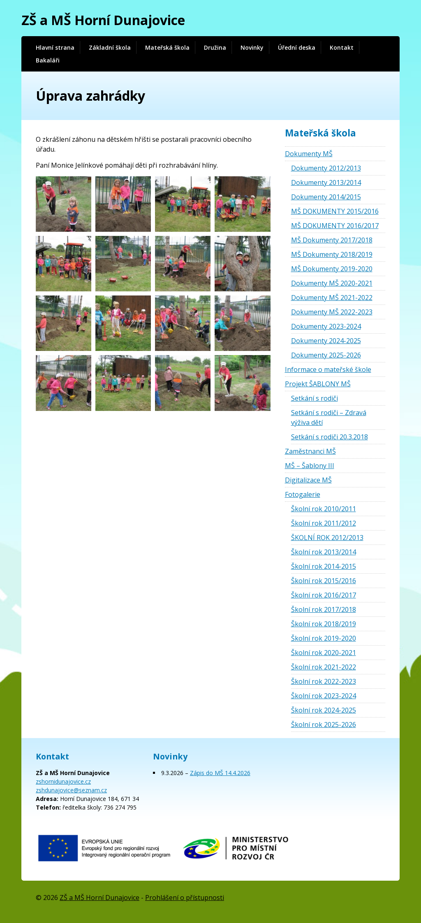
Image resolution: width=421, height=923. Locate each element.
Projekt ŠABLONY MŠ (318, 383)
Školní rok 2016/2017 (323, 595)
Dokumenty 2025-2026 (326, 355)
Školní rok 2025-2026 (323, 724)
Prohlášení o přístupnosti (184, 897)
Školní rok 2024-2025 (323, 710)
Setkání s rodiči (314, 398)
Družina (215, 47)
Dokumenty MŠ (309, 153)
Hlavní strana (55, 47)
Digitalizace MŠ (308, 480)
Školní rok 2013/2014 (323, 551)
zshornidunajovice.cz (63, 781)
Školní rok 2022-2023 (323, 681)
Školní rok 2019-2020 (323, 638)
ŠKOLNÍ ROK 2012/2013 (327, 537)
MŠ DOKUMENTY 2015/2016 (335, 211)
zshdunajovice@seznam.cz (71, 790)
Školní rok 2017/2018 (323, 609)
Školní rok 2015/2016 (323, 580)
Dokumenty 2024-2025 (326, 340)
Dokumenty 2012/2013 (326, 168)
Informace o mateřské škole (328, 369)
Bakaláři (48, 60)
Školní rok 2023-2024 (323, 695)
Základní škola (110, 47)
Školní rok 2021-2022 (323, 666)
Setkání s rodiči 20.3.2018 (329, 436)
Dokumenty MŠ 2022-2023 (331, 311)
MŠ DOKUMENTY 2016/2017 (335, 225)
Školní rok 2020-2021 (323, 652)
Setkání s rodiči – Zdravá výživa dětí (328, 417)
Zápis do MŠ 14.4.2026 (220, 773)
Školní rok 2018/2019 (323, 623)
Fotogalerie (302, 494)
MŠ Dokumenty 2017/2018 (331, 240)
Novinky (252, 47)
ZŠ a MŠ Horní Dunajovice (103, 20)
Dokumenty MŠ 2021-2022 (331, 297)
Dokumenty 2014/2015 (326, 196)
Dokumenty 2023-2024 (326, 326)
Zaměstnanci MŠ (310, 451)
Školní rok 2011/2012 (323, 523)
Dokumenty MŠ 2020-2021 (331, 283)
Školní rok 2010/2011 (323, 508)
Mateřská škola (167, 47)
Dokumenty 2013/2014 (326, 182)
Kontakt (342, 47)
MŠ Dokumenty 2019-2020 (331, 268)
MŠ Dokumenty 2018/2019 (331, 254)
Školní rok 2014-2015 (323, 566)
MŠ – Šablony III (309, 465)
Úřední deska (296, 47)
